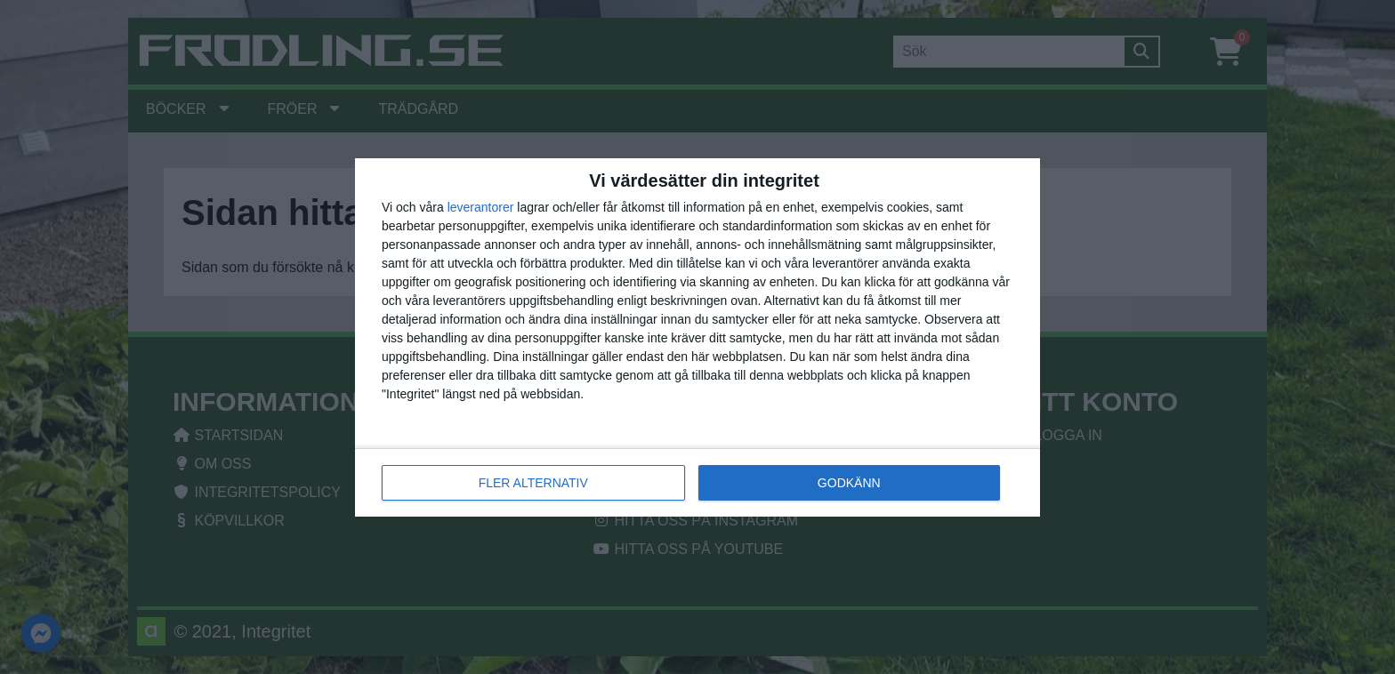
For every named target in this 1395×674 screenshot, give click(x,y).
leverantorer (481, 207)
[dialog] (697, 337)
